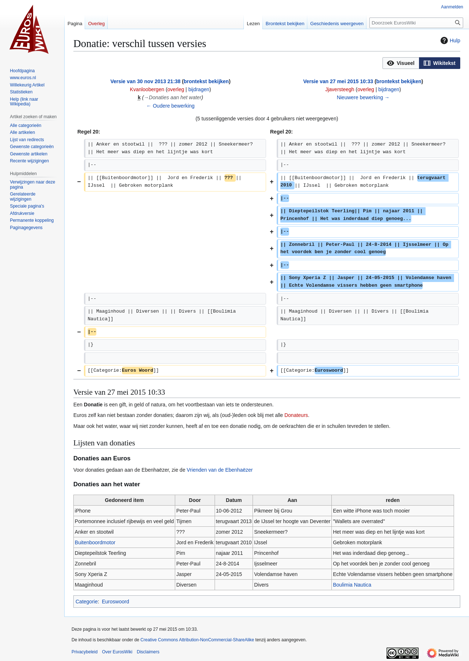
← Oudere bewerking (170, 106)
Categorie (87, 601)
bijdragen (198, 89)
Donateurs (296, 415)
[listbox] (421, 63)
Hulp (449, 40)
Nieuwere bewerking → (363, 97)
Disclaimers (148, 651)
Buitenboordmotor (95, 542)
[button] (400, 63)
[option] (400, 63)
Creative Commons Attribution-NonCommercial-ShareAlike (197, 639)
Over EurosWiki (117, 651)
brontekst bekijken (206, 81)
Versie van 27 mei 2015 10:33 (338, 81)
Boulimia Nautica (352, 585)
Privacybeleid (84, 651)
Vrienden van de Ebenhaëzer (220, 470)
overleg (176, 89)
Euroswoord (115, 601)
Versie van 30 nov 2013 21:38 (145, 81)
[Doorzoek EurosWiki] (416, 23)
